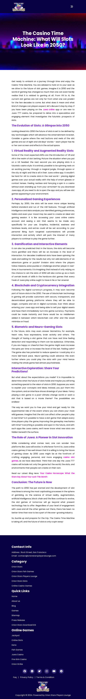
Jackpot (16, 635)
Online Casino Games (22, 585)
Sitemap (16, 615)
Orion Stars (17, 566)
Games (15, 610)
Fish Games (17, 649)
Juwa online (49, 109)
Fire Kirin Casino (19, 659)
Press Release (18, 620)
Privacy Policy (27, 677)
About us (16, 601)
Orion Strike (17, 664)
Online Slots (17, 640)
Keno (14, 645)
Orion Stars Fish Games (23, 571)
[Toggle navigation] (72, 6)
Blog (14, 605)
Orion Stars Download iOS (24, 625)
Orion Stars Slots (19, 581)
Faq (15, 677)
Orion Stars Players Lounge (24, 576)
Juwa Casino (18, 654)
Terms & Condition (45, 677)
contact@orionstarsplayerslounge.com (37, 555)
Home (14, 596)
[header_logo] (19, 6)
